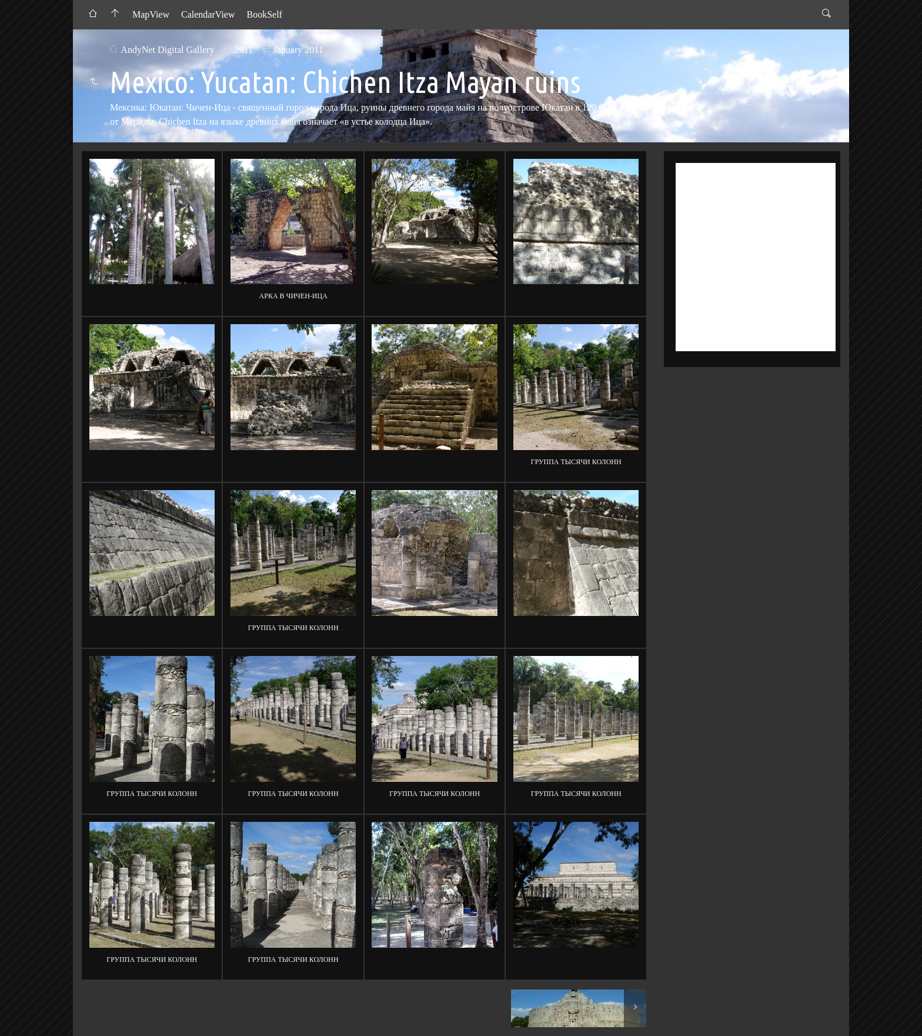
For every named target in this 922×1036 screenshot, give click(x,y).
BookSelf (264, 14)
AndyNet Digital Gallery (167, 50)
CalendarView (208, 14)
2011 (244, 50)
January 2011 (298, 50)
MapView (150, 14)
